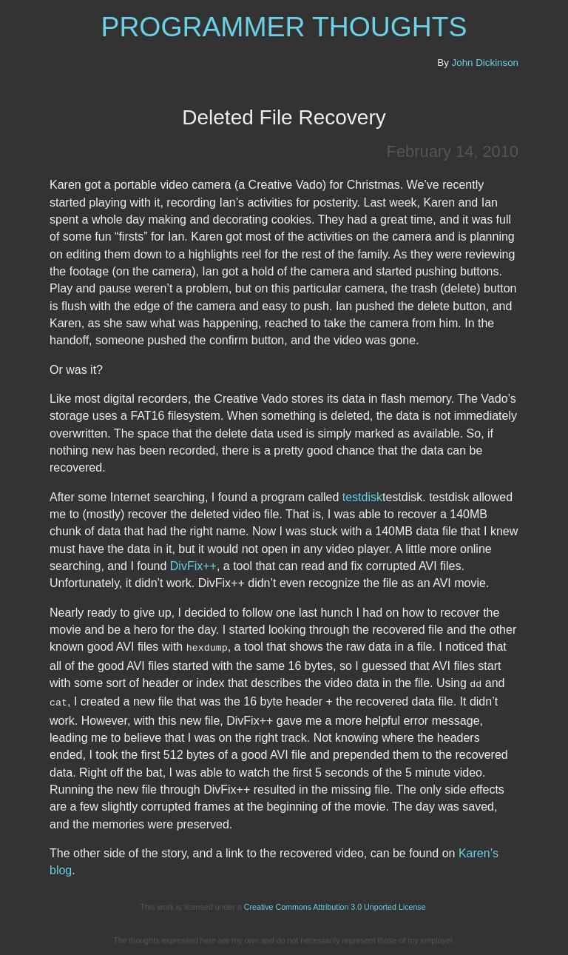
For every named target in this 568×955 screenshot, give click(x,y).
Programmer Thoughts (284, 26)
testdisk (362, 497)
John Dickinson (485, 62)
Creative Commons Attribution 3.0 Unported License (335, 904)
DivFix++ (193, 566)
